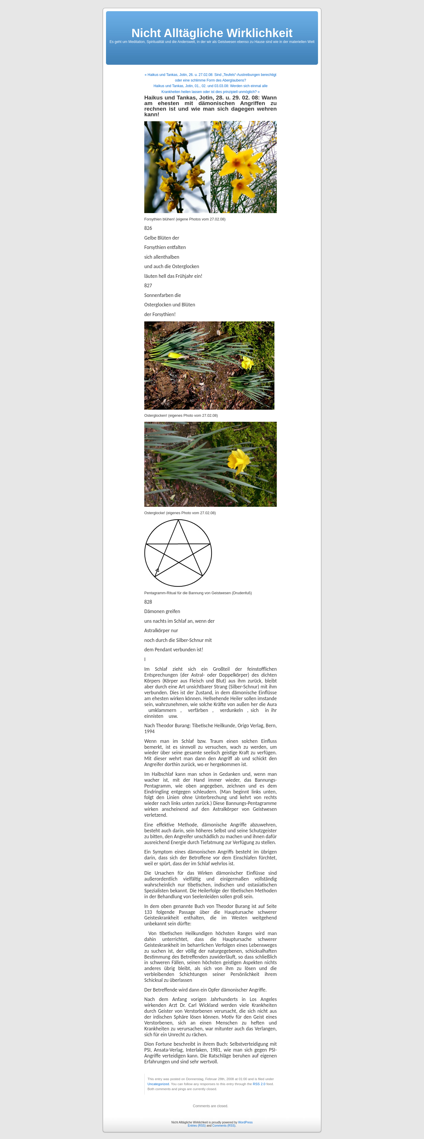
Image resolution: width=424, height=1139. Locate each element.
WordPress (245, 1122)
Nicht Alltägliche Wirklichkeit (211, 32)
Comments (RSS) (223, 1125)
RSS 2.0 (259, 1084)
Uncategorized (158, 1084)
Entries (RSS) (197, 1125)
